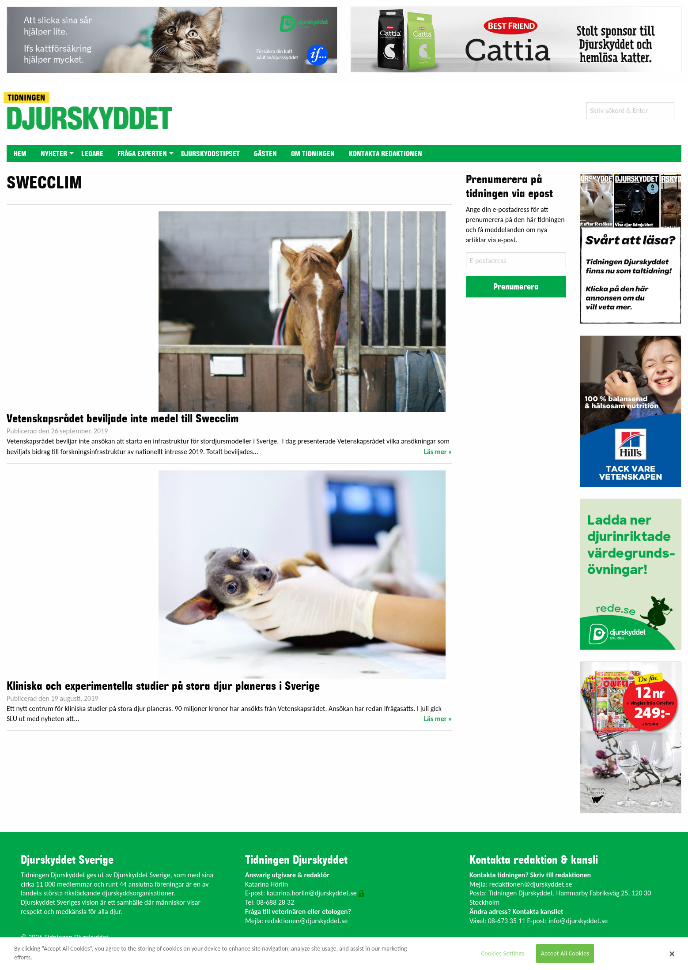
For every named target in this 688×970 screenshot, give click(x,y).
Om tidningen (313, 154)
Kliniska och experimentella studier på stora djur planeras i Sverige (163, 686)
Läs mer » (438, 451)
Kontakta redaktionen (385, 154)
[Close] (672, 954)
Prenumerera (515, 287)
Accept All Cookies (565, 953)
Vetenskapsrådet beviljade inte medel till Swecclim (123, 418)
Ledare (92, 154)
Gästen (265, 154)
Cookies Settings (502, 953)
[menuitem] (20, 153)
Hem (20, 154)
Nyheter (54, 154)
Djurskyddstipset (210, 154)
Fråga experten (142, 154)
